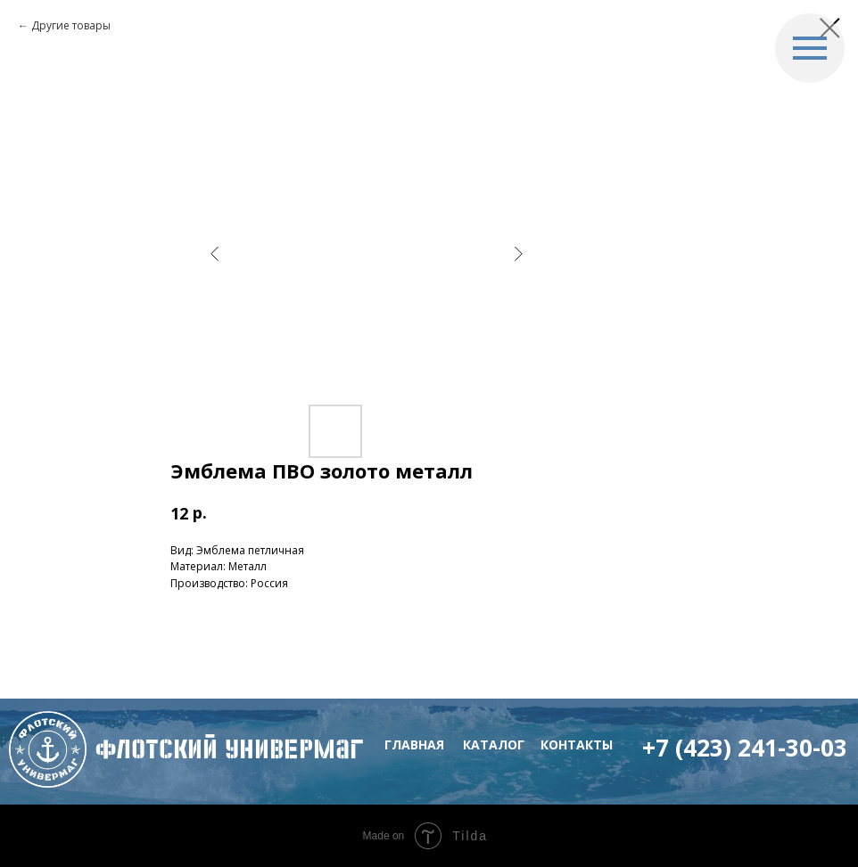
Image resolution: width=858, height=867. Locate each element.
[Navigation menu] (810, 48)
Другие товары (71, 25)
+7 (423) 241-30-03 (744, 748)
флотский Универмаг (229, 749)
